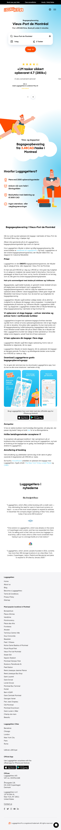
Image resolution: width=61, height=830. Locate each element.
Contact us (8, 804)
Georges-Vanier (10, 698)
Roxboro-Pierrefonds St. (13, 664)
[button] (56, 825)
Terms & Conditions (11, 594)
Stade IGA (7, 655)
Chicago (7, 731)
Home (6, 581)
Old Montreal (8, 705)
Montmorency (9, 620)
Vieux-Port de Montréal (12, 651)
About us (7, 584)
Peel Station (8, 667)
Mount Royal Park (10, 648)
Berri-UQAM (8, 692)
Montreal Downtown (11, 708)
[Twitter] (7, 809)
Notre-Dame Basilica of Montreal (16, 645)
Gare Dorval (8, 680)
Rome (6, 744)
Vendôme (7, 617)
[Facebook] (4, 809)
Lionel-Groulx (9, 683)
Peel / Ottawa (9, 642)
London (7, 734)
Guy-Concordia (9, 636)
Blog (5, 587)
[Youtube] (14, 809)
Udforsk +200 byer (10, 750)
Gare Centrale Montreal (12, 695)
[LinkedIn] (18, 809)
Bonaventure (8, 611)
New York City (9, 737)
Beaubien (7, 639)
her (29, 430)
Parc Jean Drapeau (11, 701)
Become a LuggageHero (13, 591)
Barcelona (7, 728)
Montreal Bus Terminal (12, 686)
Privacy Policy (9, 597)
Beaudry (7, 717)
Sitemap (7, 600)
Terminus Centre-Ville (12, 633)
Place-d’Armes (9, 614)
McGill (6, 689)
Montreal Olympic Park (12, 661)
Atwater (7, 630)
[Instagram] (11, 809)
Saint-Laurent (9, 676)
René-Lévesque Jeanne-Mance (15, 670)
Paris (5, 740)
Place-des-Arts (9, 623)
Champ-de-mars (10, 714)
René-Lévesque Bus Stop (13, 673)
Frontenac (7, 626)
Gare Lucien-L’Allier (11, 711)
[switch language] (50, 9)
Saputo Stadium (10, 658)
